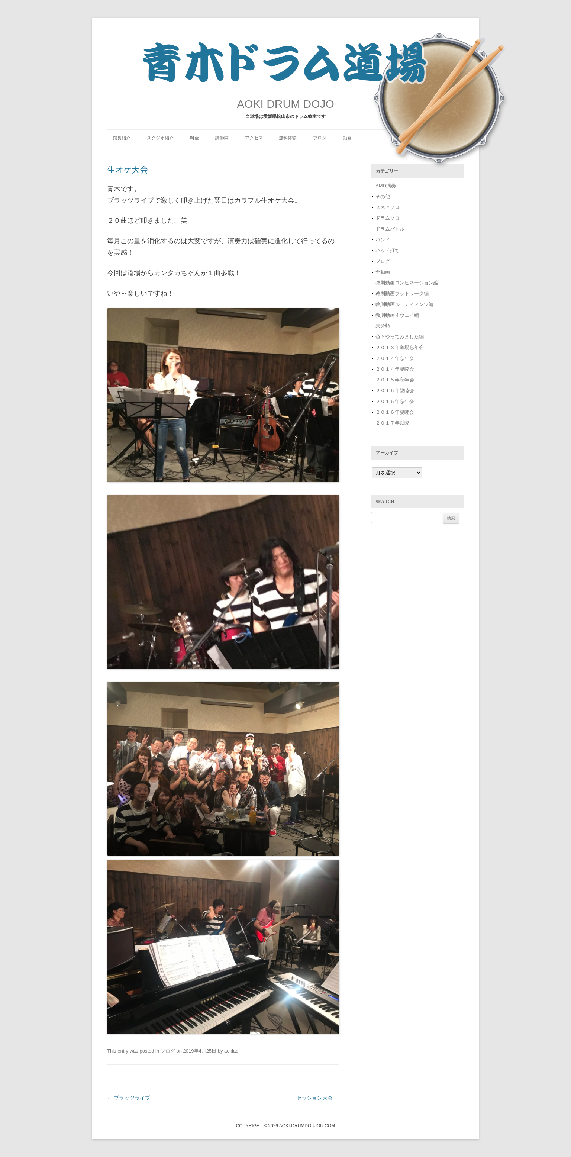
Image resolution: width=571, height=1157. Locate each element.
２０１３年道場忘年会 (402, 347)
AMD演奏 (385, 185)
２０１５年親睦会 (394, 390)
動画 (347, 138)
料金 (194, 138)
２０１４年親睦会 (394, 369)
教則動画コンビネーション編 (406, 283)
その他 (382, 196)
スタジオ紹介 (160, 138)
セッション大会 (317, 1098)
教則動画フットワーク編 (402, 293)
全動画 (382, 272)
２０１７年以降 (392, 423)
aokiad (231, 1051)
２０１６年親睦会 (394, 412)
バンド (382, 239)
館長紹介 (121, 138)
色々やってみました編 (399, 336)
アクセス (254, 138)
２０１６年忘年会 (394, 401)
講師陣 (222, 138)
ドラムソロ (387, 218)
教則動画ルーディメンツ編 (404, 304)
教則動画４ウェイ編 (397, 315)
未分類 (382, 326)
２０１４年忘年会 (394, 358)
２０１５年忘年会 (394, 380)
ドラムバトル (389, 229)
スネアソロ (387, 207)
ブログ (319, 138)
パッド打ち (387, 250)
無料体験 (288, 138)
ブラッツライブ (128, 1098)
